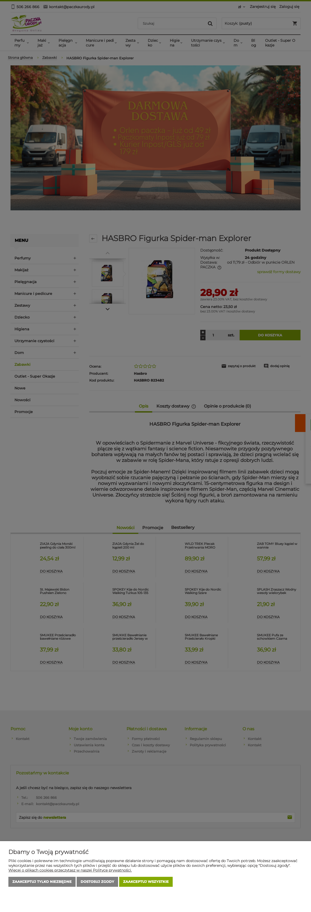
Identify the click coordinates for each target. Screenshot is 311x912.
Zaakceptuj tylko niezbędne (42, 882)
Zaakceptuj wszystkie (146, 882)
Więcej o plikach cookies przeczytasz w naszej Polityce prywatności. (70, 870)
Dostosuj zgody (97, 882)
